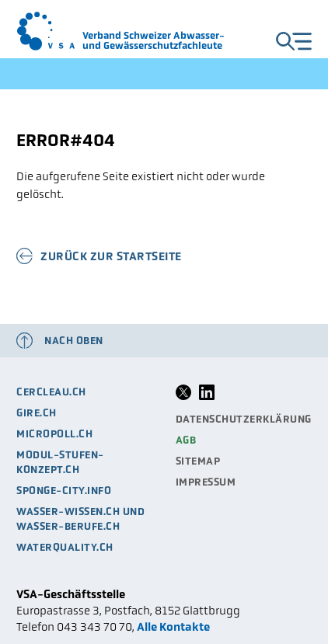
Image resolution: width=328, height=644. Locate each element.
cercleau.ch (51, 392)
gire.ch (36, 412)
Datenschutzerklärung (244, 419)
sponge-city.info (63, 490)
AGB (186, 440)
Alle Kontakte (173, 626)
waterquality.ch (64, 547)
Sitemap (198, 461)
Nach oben (73, 340)
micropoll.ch (54, 433)
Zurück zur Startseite (111, 256)
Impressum (206, 482)
